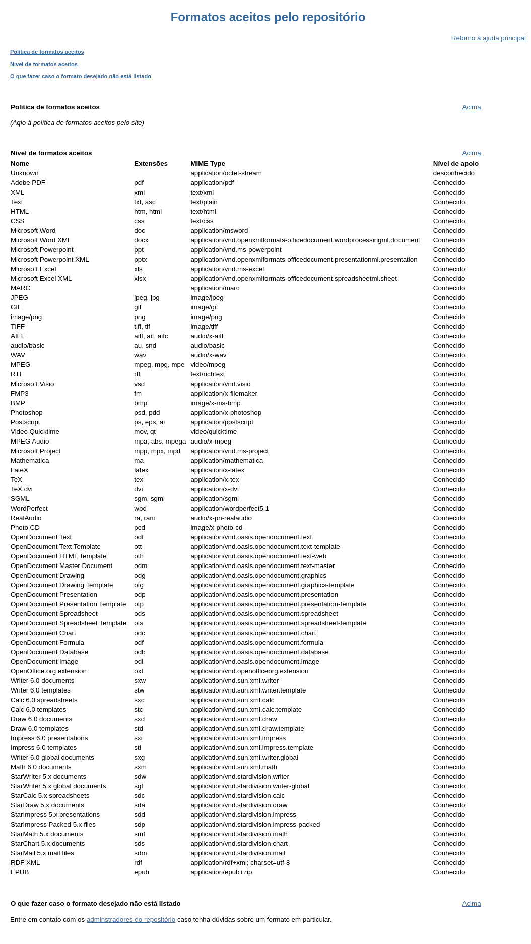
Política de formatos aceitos (47, 52)
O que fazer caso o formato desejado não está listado (80, 76)
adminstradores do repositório (131, 919)
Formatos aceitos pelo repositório (268, 17)
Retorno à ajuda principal (488, 38)
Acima (471, 107)
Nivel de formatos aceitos (44, 64)
